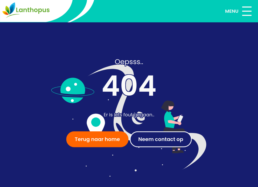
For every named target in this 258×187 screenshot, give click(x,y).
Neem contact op (160, 139)
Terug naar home (97, 139)
